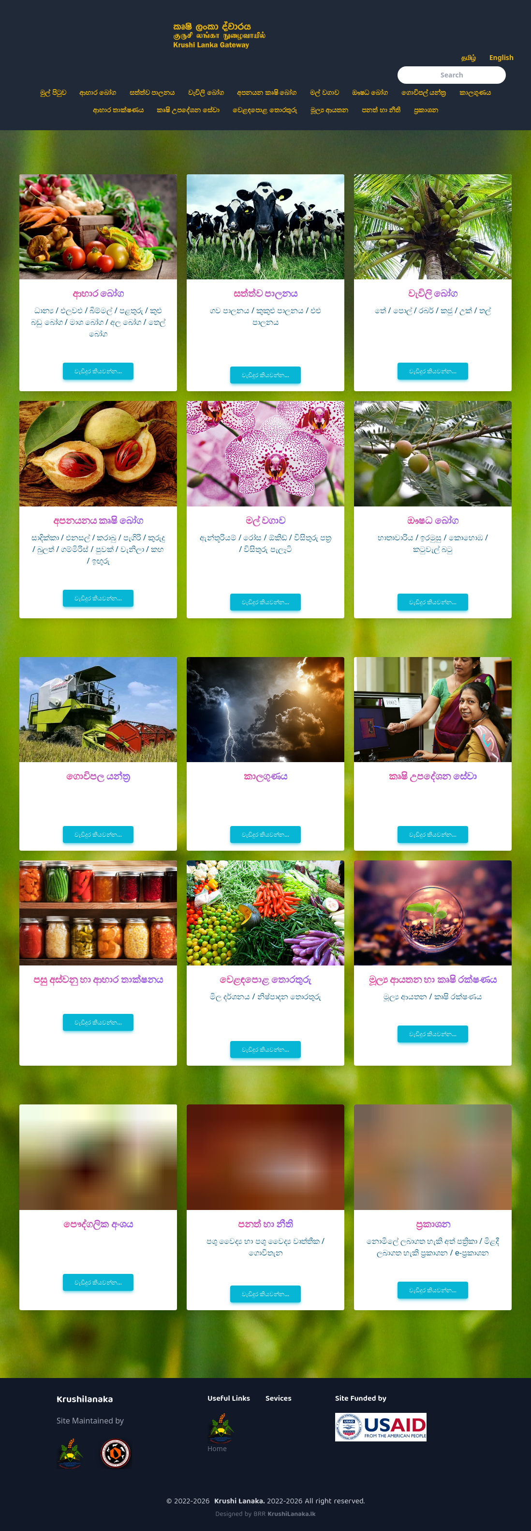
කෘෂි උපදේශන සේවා (188, 109)
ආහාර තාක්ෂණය (118, 109)
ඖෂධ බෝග (370, 92)
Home (217, 1448)
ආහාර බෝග (97, 92)
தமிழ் (468, 57)
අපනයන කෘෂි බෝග (266, 92)
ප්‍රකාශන (426, 109)
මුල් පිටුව (53, 92)
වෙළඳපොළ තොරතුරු (265, 109)
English (501, 57)
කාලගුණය (475, 92)
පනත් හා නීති (381, 109)
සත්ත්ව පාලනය (152, 92)
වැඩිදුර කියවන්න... (98, 371)
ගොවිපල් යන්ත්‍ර (423, 92)
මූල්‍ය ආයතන (329, 109)
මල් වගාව (324, 92)
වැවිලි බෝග (206, 92)
